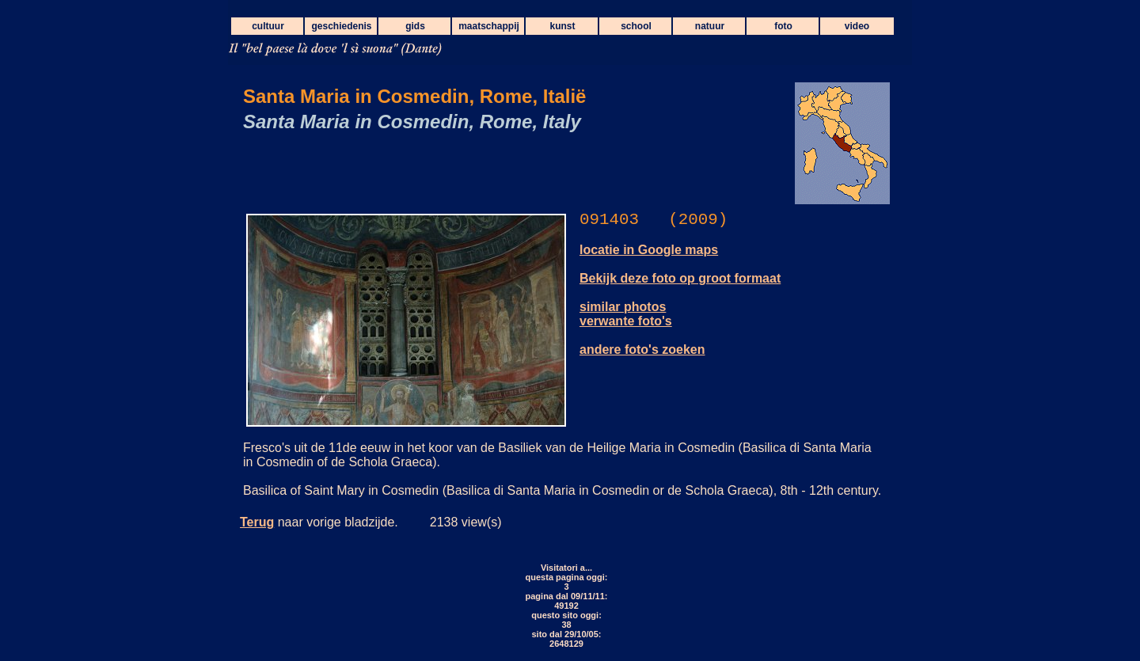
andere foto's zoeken (642, 349)
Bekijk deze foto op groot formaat (680, 278)
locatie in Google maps (649, 249)
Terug (257, 522)
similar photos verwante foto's (626, 314)
